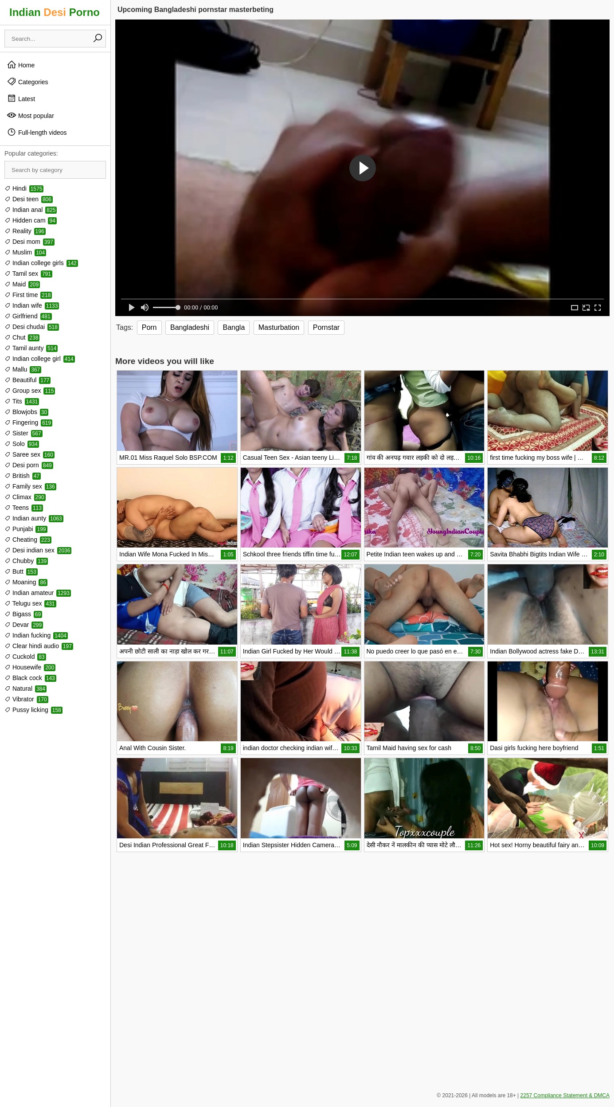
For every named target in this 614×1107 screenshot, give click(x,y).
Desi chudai (31, 326)
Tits (21, 401)
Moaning (25, 582)
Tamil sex (28, 273)
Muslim (25, 252)
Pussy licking (33, 709)
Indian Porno (54, 12)
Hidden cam (30, 220)
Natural (25, 688)
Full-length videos (37, 132)
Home (21, 65)
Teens (23, 507)
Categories (27, 81)
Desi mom (29, 241)
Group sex (29, 390)
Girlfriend (28, 316)
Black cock (30, 677)
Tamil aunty (31, 348)
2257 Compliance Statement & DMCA (565, 1095)
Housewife (29, 667)
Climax (25, 497)
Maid (22, 284)
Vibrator (26, 699)
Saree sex (29, 454)
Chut (21, 337)
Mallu (22, 369)
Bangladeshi (189, 327)
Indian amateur (37, 592)
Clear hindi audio (38, 645)
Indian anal (30, 209)
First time (28, 294)
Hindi (23, 188)
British (22, 475)
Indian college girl (39, 358)
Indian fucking (36, 635)
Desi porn (28, 465)
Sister (23, 433)
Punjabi (25, 528)
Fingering (28, 422)
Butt (21, 571)
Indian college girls (41, 262)
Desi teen (28, 199)
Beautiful (27, 379)
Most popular (30, 115)
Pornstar (326, 327)
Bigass (23, 614)
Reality (25, 231)
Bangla (234, 327)
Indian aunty (33, 518)
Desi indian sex (37, 550)
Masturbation (279, 327)
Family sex (30, 486)
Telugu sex (30, 603)
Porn (149, 327)
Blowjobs (26, 411)
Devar (23, 624)
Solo (21, 443)
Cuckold (25, 656)
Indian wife (31, 305)
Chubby (26, 560)
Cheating (27, 539)
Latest (21, 98)
